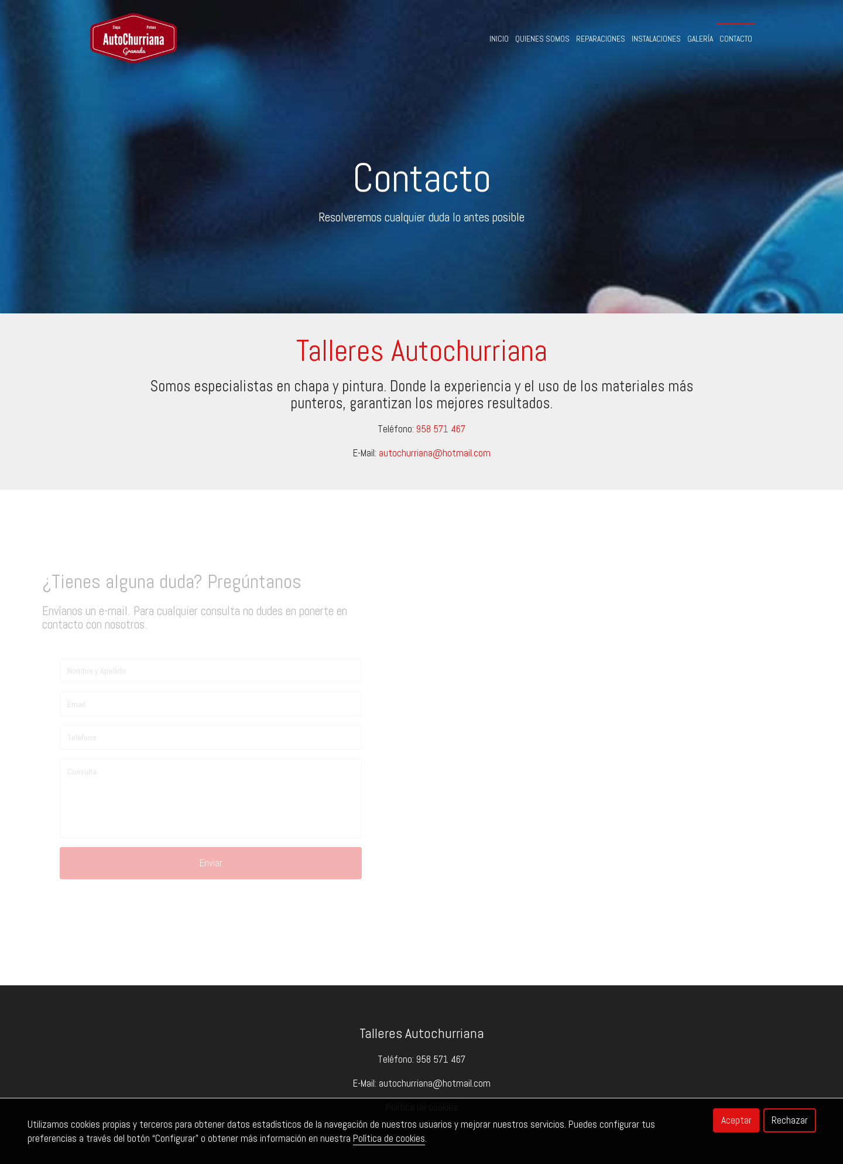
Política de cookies (389, 1138)
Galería (700, 39)
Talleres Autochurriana (421, 1033)
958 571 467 (440, 428)
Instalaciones (656, 39)
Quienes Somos (542, 39)
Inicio (499, 39)
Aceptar (736, 1120)
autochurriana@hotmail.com (435, 452)
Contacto (735, 39)
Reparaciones (600, 39)
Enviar (211, 862)
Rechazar (790, 1120)
